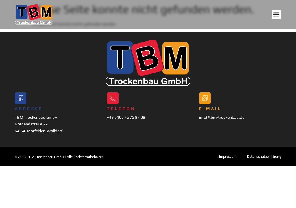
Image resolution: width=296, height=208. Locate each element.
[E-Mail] (205, 98)
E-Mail (210, 108)
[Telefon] (113, 98)
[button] (276, 14)
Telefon (121, 108)
